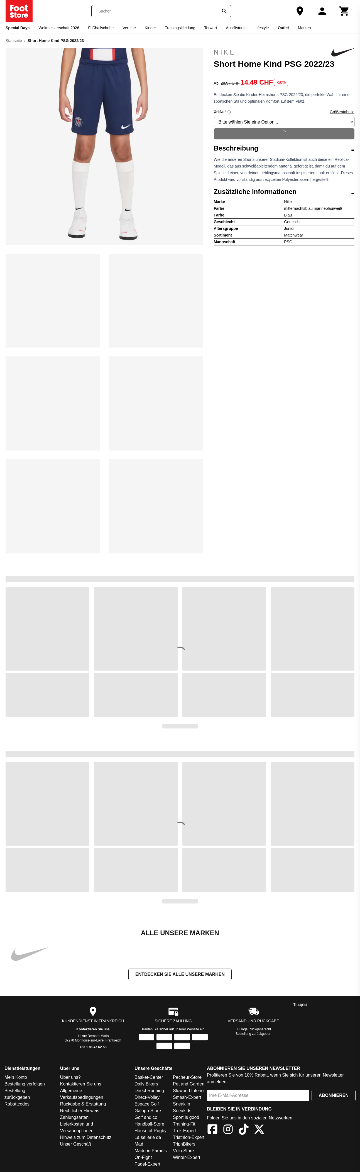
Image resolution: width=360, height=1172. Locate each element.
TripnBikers (184, 1144)
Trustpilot (300, 1005)
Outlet (283, 28)
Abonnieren (334, 1095)
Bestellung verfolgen (24, 1084)
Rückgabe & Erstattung (83, 1104)
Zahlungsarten (74, 1117)
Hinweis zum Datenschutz (85, 1137)
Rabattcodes (17, 1104)
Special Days (18, 28)
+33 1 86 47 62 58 (93, 1047)
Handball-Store (149, 1124)
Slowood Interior (189, 1090)
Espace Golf (146, 1104)
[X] (259, 1130)
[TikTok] (243, 1130)
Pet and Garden (188, 1084)
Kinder (150, 28)
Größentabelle (342, 112)
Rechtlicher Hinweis (79, 1110)
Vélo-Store (183, 1150)
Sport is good (186, 1117)
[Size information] (229, 112)
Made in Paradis (150, 1150)
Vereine (129, 28)
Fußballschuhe (101, 28)
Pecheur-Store (187, 1077)
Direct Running (149, 1090)
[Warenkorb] (344, 11)
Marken (304, 28)
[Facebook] (212, 1130)
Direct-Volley (147, 1097)
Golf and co (145, 1117)
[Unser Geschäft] (299, 11)
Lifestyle (261, 28)
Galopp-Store (147, 1110)
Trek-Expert (184, 1130)
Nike (284, 52)
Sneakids (182, 1110)
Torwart (210, 28)
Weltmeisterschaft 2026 (58, 28)
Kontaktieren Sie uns (92, 1029)
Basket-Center (148, 1077)
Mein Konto (15, 1077)
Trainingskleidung (180, 28)
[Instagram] (228, 1130)
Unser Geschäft (75, 1144)
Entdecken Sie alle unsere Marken (180, 974)
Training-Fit (184, 1124)
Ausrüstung (236, 28)
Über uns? (70, 1077)
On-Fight (143, 1157)
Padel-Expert (147, 1164)
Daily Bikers (146, 1084)
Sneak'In (181, 1104)
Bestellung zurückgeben (253, 1034)
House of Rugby (150, 1130)
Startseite (14, 40)
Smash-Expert (187, 1097)
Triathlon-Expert (188, 1137)
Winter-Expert (186, 1157)
